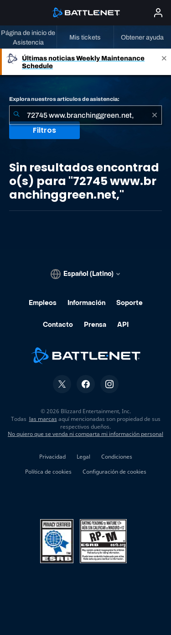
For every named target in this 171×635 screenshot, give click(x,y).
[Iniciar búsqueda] (16, 115)
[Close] (164, 62)
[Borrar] (154, 115)
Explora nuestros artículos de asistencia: (64, 99)
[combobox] (85, 115)
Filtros (44, 130)
